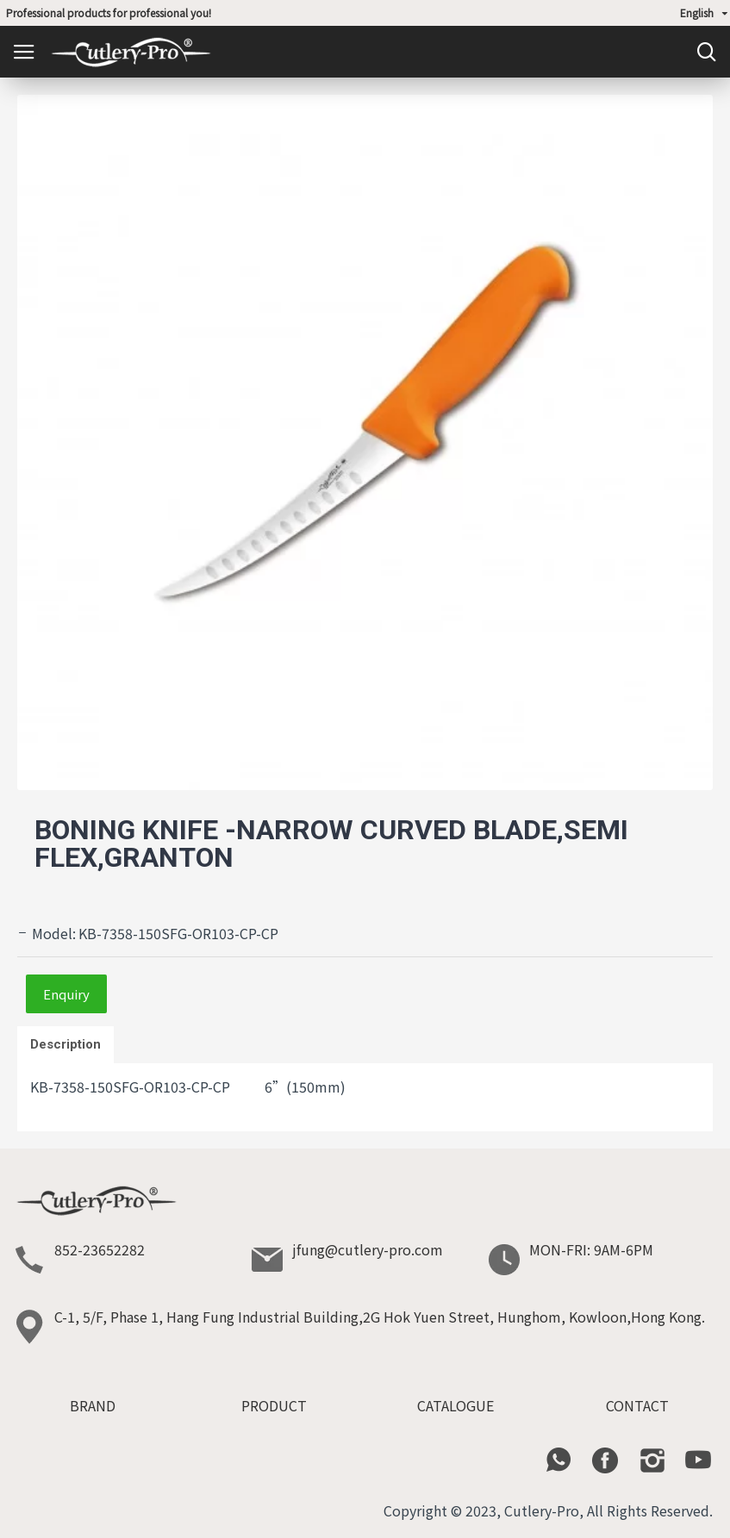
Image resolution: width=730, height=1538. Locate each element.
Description (65, 1044)
